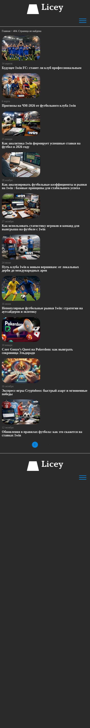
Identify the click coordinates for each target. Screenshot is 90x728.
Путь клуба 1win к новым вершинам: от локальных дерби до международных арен (40, 268)
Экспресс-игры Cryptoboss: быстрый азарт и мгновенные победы (44, 392)
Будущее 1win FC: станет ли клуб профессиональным (41, 68)
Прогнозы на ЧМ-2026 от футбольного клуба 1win (39, 105)
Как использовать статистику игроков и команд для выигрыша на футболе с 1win (40, 227)
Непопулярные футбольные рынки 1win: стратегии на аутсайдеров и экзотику (42, 309)
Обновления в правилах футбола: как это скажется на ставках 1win (42, 433)
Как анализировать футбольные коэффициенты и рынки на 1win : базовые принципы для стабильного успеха (44, 186)
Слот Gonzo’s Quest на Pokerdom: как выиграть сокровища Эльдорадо (37, 351)
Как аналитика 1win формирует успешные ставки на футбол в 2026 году (41, 145)
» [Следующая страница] (55, 444)
